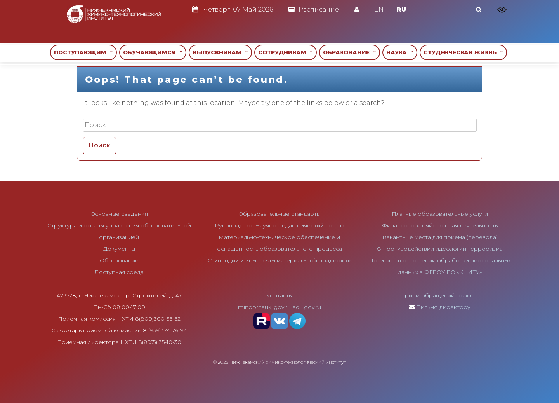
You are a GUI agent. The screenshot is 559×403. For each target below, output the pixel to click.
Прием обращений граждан (440, 295)
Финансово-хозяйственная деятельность (440, 225)
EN (379, 9)
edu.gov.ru (306, 307)
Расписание (313, 9)
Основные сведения (119, 213)
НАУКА (399, 52)
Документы (119, 248)
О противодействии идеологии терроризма (440, 248)
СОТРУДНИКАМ (285, 52)
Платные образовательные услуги (440, 213)
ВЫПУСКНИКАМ (220, 52)
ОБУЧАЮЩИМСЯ (152, 52)
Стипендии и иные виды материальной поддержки (279, 260)
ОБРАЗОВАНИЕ (349, 52)
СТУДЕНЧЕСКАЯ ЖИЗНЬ (463, 52)
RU (401, 9)
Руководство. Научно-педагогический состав (279, 225)
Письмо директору (443, 307)
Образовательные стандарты (279, 213)
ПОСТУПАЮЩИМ (83, 52)
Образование (119, 260)
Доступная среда (119, 272)
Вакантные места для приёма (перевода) (440, 237)
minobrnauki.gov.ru (264, 307)
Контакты (279, 295)
